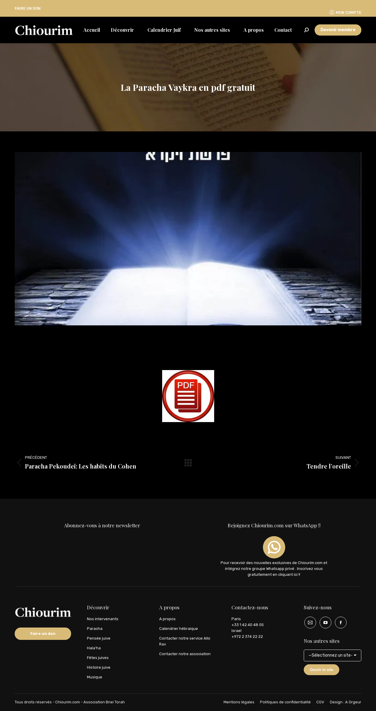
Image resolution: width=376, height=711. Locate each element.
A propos (167, 619)
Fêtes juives (98, 657)
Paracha (95, 628)
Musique (94, 677)
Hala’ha (94, 648)
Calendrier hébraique (178, 628)
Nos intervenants (102, 619)
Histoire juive (98, 667)
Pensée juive (98, 638)
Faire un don (43, 633)
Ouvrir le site (321, 669)
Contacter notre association (185, 654)
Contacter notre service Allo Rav (184, 641)
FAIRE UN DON (28, 8)
